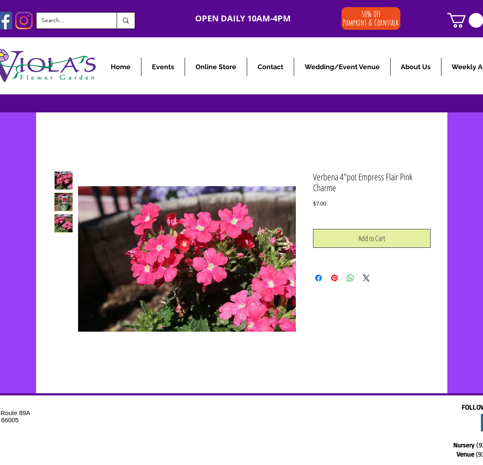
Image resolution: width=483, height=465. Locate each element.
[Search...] (70, 21)
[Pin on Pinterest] (334, 278)
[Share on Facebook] (318, 278)
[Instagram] (24, 20)
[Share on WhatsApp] (350, 278)
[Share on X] (366, 278)
